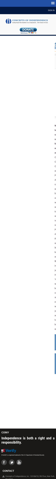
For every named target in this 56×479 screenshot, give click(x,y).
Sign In (51, 10)
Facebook (5, 463)
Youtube (20, 463)
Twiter (12, 463)
